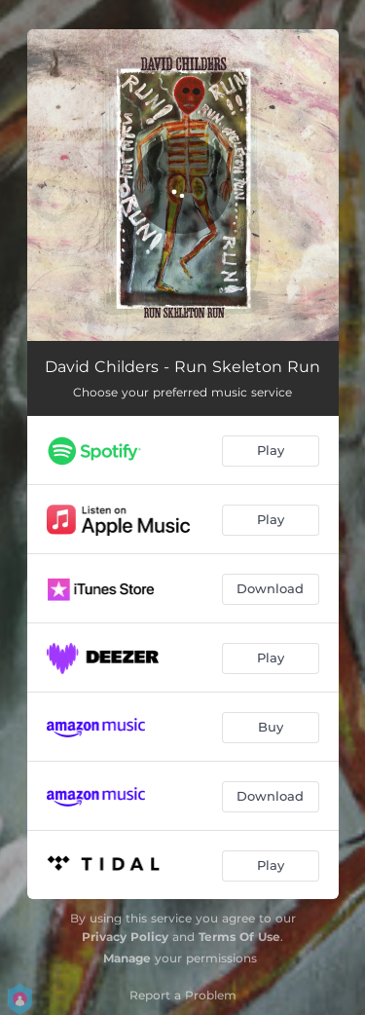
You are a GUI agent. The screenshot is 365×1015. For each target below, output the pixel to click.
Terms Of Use (239, 936)
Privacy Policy (125, 936)
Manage (127, 958)
